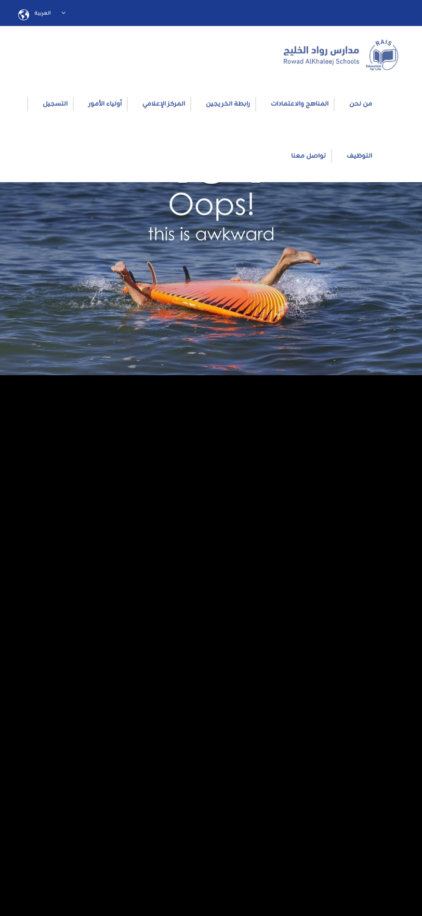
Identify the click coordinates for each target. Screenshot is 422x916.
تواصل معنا (308, 156)
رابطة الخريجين (228, 104)
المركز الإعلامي (163, 104)
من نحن (360, 104)
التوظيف (359, 156)
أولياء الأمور (105, 104)
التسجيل (55, 104)
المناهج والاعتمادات (299, 104)
